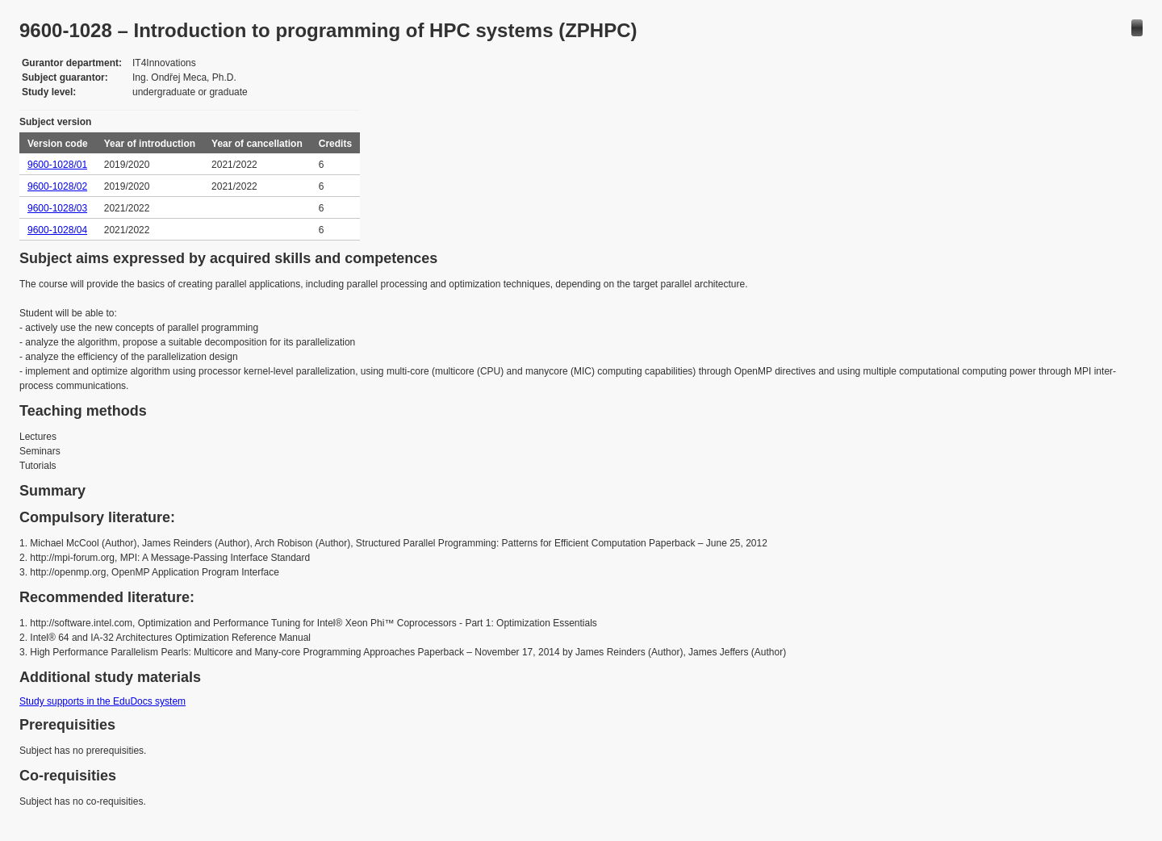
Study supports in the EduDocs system (102, 701)
